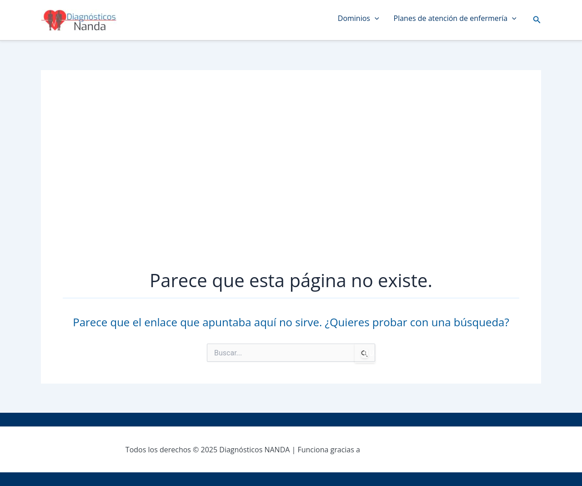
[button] (537, 20)
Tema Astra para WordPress (409, 450)
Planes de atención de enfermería (455, 18)
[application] (374, 18)
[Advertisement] (291, 177)
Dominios (358, 18)
